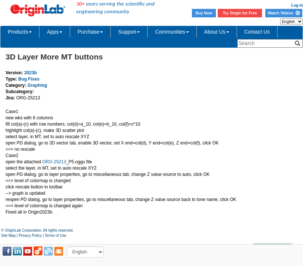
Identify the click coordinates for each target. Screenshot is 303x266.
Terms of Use (55, 235)
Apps (54, 32)
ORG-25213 (54, 161)
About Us (216, 32)
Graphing (37, 85)
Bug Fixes (28, 79)
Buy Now (204, 13)
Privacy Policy (30, 235)
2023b (30, 72)
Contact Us (257, 32)
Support (129, 32)
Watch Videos (284, 13)
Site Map (8, 235)
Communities (172, 32)
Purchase (90, 32)
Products (20, 32)
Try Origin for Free (240, 13)
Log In (297, 5)
